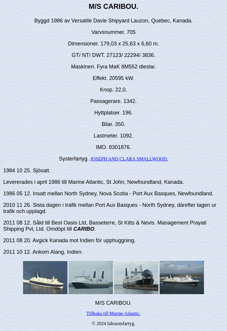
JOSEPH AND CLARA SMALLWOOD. (129, 158)
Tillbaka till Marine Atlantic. (113, 313)
